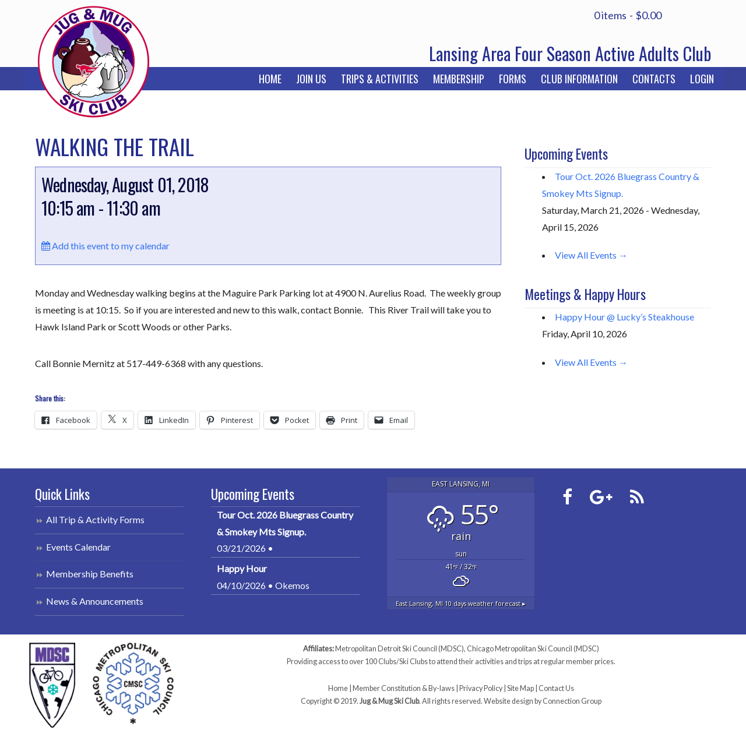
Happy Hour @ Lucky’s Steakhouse (624, 316)
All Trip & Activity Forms (95, 519)
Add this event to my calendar (105, 245)
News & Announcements (94, 600)
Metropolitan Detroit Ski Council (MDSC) (399, 648)
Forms (512, 78)
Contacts (653, 78)
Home (270, 78)
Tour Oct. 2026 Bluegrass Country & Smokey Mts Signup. (285, 523)
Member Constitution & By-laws (404, 688)
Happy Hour (242, 568)
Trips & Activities (379, 78)
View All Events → (591, 254)
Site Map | (523, 688)
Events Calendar (78, 546)
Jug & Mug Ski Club (93, 61)
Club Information (579, 78)
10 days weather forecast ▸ (461, 603)
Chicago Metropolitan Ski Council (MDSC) (533, 648)
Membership (458, 78)
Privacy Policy (480, 688)
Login (702, 78)
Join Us (311, 78)
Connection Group (572, 701)
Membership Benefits (89, 573)
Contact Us (556, 688)
